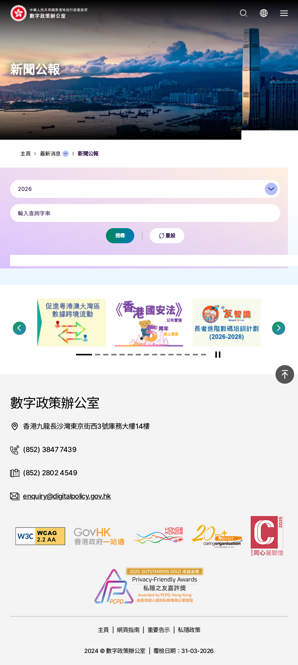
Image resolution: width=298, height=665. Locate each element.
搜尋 (120, 242)
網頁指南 (128, 630)
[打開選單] (284, 13)
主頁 (103, 630)
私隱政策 (189, 630)
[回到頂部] (284, 374)
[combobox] (145, 196)
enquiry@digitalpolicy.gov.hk (67, 496)
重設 (167, 242)
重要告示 (158, 630)
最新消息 (54, 154)
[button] (19, 328)
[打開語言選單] (264, 13)
